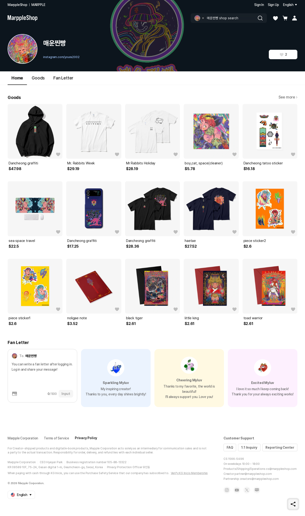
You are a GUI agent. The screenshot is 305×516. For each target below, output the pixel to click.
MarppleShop (17, 5)
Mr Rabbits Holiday (140, 163)
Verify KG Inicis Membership (189, 473)
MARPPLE (38, 5)
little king (192, 318)
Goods (38, 77)
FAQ (230, 447)
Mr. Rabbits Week (81, 163)
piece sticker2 (255, 241)
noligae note (77, 318)
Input (65, 394)
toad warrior (253, 318)
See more (288, 97)
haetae (190, 241)
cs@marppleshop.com (281, 469)
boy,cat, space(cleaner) (203, 163)
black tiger (134, 318)
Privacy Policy (86, 438)
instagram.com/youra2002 (61, 57)
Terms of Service (56, 438)
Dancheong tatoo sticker (263, 163)
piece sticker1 (19, 318)
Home (17, 80)
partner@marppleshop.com (253, 474)
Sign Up (273, 5)
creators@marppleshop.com (259, 479)
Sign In (259, 5)
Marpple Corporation (23, 438)
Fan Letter (63, 77)
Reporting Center (279, 447)
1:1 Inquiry (249, 447)
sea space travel (22, 241)
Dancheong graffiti (23, 163)
